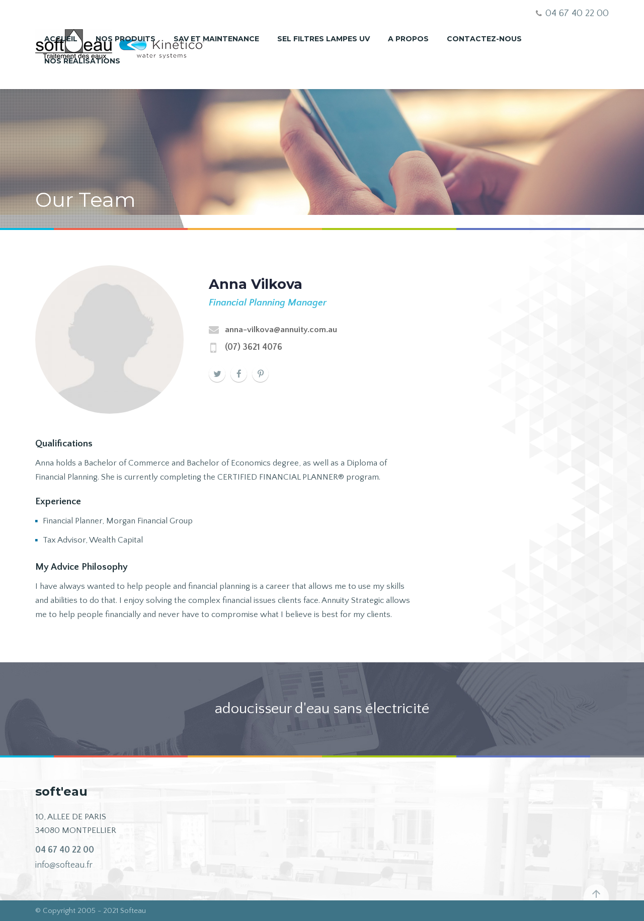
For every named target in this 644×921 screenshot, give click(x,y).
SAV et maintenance (216, 38)
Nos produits (125, 38)
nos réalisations (82, 60)
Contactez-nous (484, 38)
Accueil (60, 38)
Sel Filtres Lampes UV (323, 38)
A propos (408, 38)
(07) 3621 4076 (253, 347)
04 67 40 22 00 (64, 850)
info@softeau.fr (64, 865)
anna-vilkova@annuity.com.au (281, 329)
